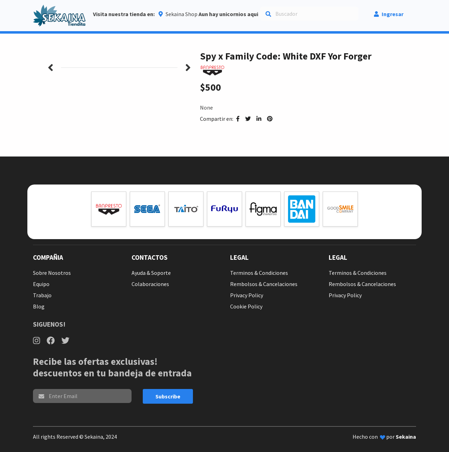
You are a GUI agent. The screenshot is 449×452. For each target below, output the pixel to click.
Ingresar (388, 14)
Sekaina (406, 436)
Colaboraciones (150, 283)
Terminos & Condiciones (259, 272)
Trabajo (42, 295)
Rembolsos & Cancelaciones (263, 283)
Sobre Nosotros (52, 272)
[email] (82, 396)
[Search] (309, 14)
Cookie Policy (246, 306)
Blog (39, 306)
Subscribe (167, 396)
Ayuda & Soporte (151, 272)
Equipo (41, 283)
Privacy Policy (246, 295)
